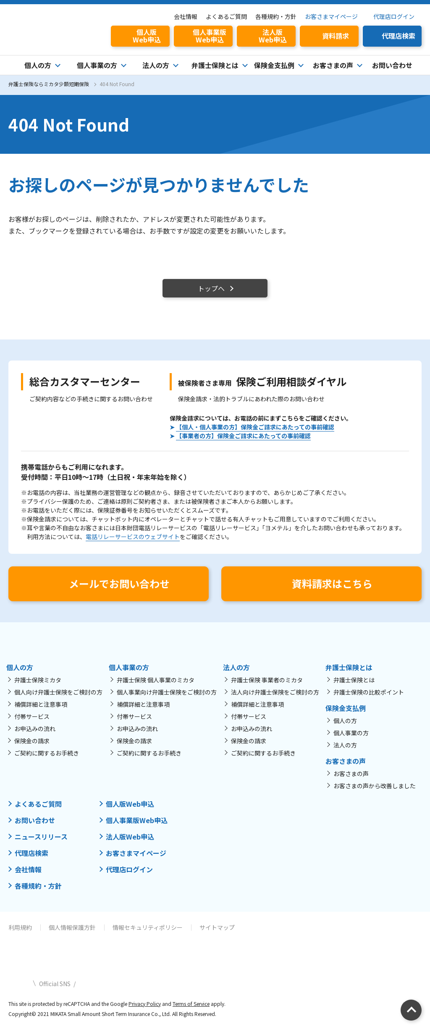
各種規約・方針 (275, 16)
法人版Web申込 (130, 837)
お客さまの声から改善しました (374, 786)
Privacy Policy (144, 1003)
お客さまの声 (351, 773)
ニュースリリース (41, 837)
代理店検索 (31, 853)
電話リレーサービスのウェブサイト (133, 536)
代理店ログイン (393, 16)
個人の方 (345, 720)
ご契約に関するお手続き (46, 753)
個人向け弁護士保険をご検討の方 (58, 692)
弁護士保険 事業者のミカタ (267, 680)
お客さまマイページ (331, 16)
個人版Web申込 (130, 804)
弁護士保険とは (354, 680)
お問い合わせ (392, 65)
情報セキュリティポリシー (148, 927)
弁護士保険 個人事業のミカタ (155, 680)
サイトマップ (217, 927)
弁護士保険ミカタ (37, 680)
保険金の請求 (32, 741)
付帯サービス (32, 716)
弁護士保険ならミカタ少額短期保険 (48, 83)
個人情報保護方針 (72, 927)
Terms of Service (191, 1003)
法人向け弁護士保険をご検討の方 (275, 692)
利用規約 (20, 927)
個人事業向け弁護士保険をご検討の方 (167, 692)
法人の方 (345, 745)
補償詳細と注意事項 (40, 704)
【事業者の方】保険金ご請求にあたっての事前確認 (243, 436)
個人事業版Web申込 (137, 820)
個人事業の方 (351, 733)
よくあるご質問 (226, 16)
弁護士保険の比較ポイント (368, 692)
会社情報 (185, 16)
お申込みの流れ (34, 728)
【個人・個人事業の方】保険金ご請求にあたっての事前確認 (255, 427)
